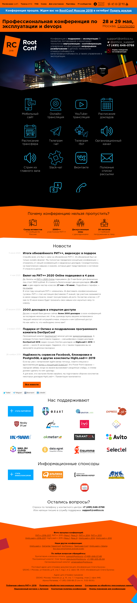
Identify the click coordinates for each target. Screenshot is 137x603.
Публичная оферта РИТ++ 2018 (21, 585)
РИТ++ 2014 (84, 535)
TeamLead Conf (81, 546)
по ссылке (28, 288)
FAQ (36, 4)
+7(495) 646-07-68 (93, 556)
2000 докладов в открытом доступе (49, 310)
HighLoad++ (35, 546)
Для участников (56, 4)
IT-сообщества (84, 4)
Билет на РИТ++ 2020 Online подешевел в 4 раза (58, 275)
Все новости (32, 385)
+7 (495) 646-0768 (120, 45)
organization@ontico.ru (81, 562)
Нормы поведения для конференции (107, 589)
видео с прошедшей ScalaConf (53, 365)
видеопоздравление (82, 336)
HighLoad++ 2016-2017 (35, 538)
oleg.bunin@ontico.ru (76, 559)
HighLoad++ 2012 (104, 538)
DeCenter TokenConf (51, 546)
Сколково (126, 26)
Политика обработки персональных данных (60, 585)
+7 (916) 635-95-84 (96, 559)
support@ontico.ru (120, 39)
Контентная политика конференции (68, 589)
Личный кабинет (101, 4)
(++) (30, 4)
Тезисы (24, 4)
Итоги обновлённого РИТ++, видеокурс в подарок (59, 253)
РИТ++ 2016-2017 (43, 535)
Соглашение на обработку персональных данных (109, 585)
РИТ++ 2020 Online (45, 279)
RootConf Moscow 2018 (76, 10)
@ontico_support (122, 42)
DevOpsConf (51, 336)
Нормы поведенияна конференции (120, 51)
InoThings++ (67, 546)
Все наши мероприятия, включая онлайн (68, 548)
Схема (44, 4)
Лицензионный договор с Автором (31, 589)
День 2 (74, 535)
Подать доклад (121, 10)
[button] (7, 392)
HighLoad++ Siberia (98, 546)
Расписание (7, 4)
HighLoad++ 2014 (87, 538)
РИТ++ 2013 (96, 535)
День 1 (67, 535)
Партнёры (70, 4)
